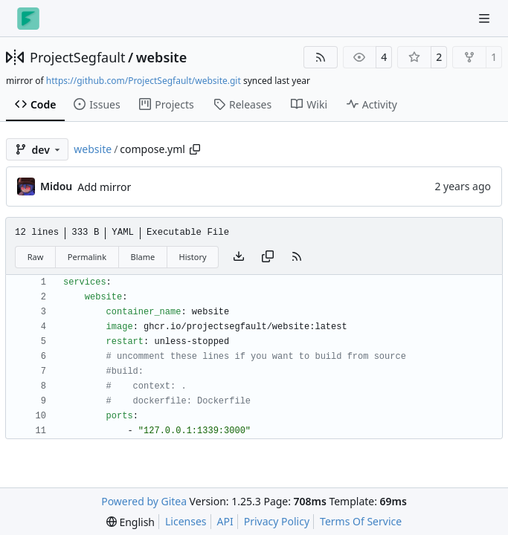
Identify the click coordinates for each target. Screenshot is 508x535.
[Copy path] (195, 149)
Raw (36, 256)
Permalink (87, 256)
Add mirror (104, 187)
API (225, 521)
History (193, 256)
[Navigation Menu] (486, 18)
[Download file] (239, 257)
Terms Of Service (361, 521)
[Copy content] (268, 257)
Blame (142, 256)
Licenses (186, 521)
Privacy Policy (276, 521)
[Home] (28, 18)
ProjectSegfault (77, 57)
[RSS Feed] (320, 57)
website (161, 57)
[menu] (130, 522)
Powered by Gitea (144, 501)
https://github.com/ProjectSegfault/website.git (143, 80)
